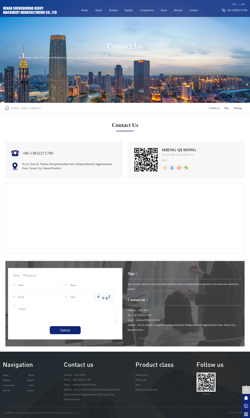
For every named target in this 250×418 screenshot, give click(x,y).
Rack (138, 384)
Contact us (214, 108)
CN (234, 4)
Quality (129, 10)
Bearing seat (141, 375)
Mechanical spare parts (146, 389)
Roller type (140, 380)
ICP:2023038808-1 (238, 412)
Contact (193, 10)
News (164, 10)
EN (243, 4)
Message (238, 108)
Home (84, 10)
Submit (65, 330)
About (98, 10)
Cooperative (147, 10)
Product (113, 10)
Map (226, 108)
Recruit (178, 10)
